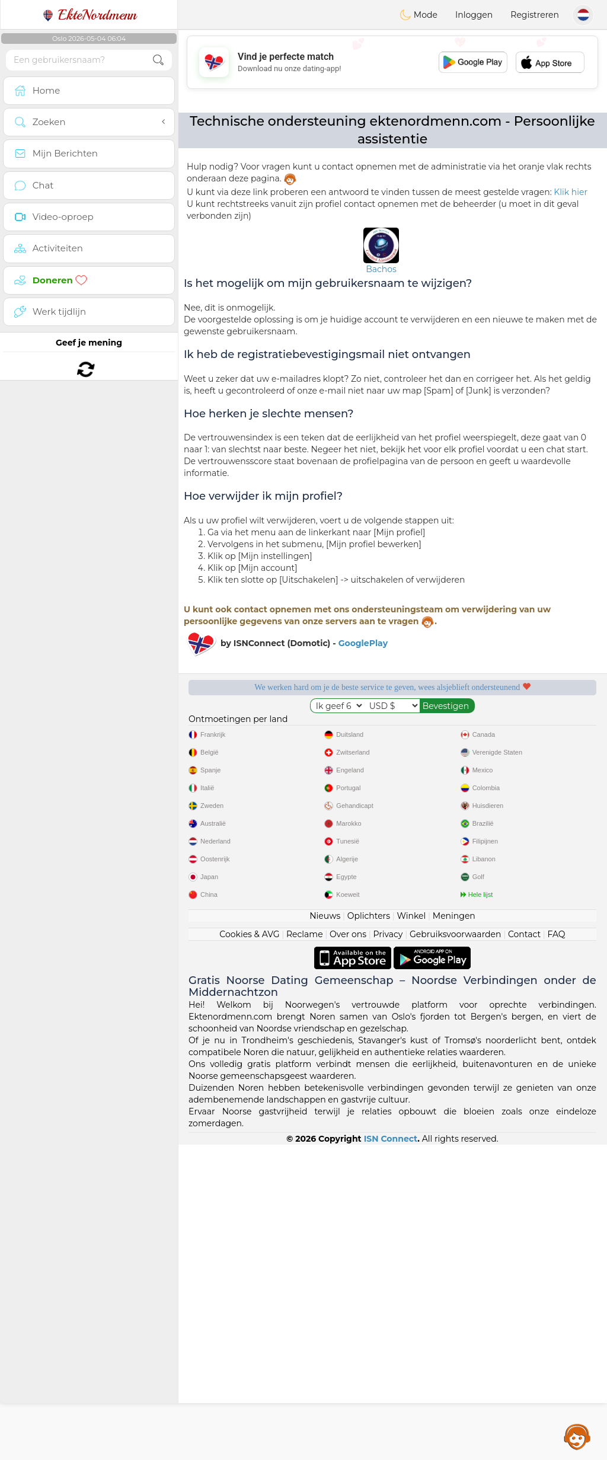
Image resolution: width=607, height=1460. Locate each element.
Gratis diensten (283, 728)
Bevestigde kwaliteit (283, 796)
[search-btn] (158, 60)
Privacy (387, 1249)
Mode (418, 15)
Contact (524, 1249)
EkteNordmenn (89, 15)
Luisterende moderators (501, 728)
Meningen (454, 1231)
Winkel (411, 1231)
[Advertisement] (392, 62)
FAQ (557, 1249)
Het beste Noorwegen (501, 796)
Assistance (577, 1436)
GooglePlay (363, 643)
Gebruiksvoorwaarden (455, 1249)
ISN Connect (391, 1454)
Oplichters (368, 1231)
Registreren (534, 14)
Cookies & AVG (249, 1249)
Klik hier (570, 192)
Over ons (348, 1249)
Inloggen (474, 14)
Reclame (304, 1249)
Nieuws (324, 1231)
